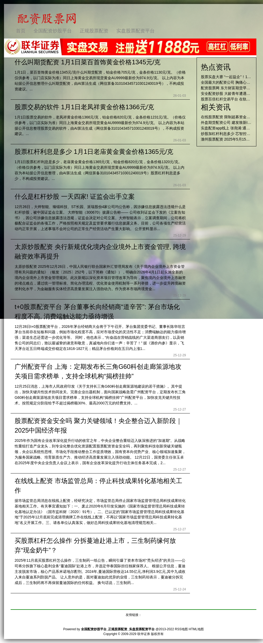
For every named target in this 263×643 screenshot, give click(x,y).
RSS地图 (181, 629)
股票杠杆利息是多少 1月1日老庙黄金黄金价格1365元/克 (94, 151)
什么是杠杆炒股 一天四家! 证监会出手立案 (75, 196)
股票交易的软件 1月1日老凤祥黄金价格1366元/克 (84, 107)
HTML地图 (196, 629)
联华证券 (143, 634)
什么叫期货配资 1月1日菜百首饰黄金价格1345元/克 (87, 62)
